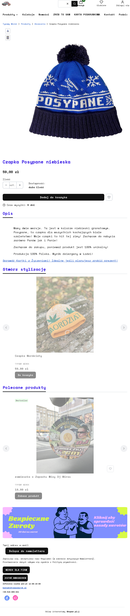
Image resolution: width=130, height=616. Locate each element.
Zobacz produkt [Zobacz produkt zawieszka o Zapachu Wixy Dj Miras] (28, 496)
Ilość (6, 179)
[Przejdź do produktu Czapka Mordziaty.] (65, 315)
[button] (74, 4)
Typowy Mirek (10, 23)
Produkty (25, 23)
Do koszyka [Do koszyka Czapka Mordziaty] (25, 375)
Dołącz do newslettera (27, 551)
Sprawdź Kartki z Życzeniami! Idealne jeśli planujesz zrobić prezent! (60, 261)
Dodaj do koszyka (53, 197)
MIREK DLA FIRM (16, 570)
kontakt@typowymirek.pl (15, 588)
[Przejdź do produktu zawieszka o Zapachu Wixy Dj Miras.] (65, 435)
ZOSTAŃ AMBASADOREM (15, 577)
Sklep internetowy (61, 611)
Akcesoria (40, 23)
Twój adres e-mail (16, 545)
